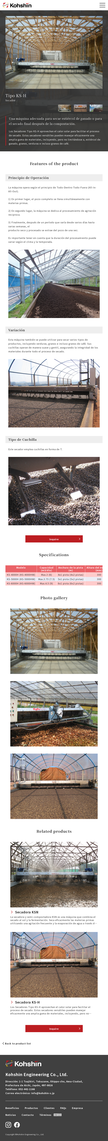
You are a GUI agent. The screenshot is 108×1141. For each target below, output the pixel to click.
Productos (31, 1108)
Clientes (49, 1108)
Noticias (10, 1115)
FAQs (63, 1108)
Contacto (28, 1115)
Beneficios (12, 1108)
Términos (50, 1115)
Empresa (77, 1108)
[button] (101, 52)
